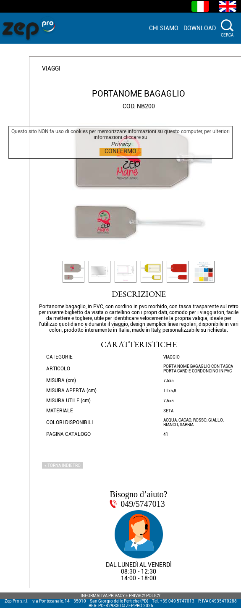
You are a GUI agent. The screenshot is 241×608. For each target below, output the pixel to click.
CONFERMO (120, 151)
